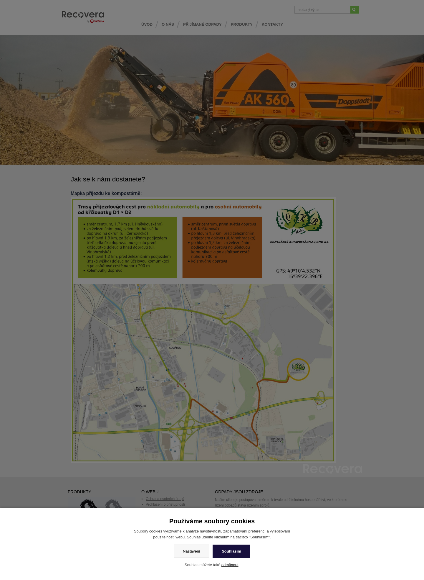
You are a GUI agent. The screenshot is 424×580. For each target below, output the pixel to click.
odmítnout (229, 565)
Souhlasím (231, 551)
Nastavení (191, 551)
